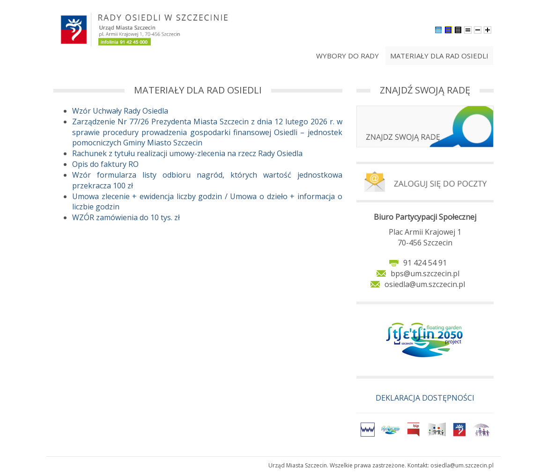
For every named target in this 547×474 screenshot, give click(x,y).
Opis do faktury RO (105, 164)
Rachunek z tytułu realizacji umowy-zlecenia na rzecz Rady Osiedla (187, 153)
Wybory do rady (347, 55)
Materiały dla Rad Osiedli (439, 55)
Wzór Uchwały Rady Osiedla (120, 111)
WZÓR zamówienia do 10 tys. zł (126, 217)
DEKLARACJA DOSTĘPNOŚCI (425, 398)
